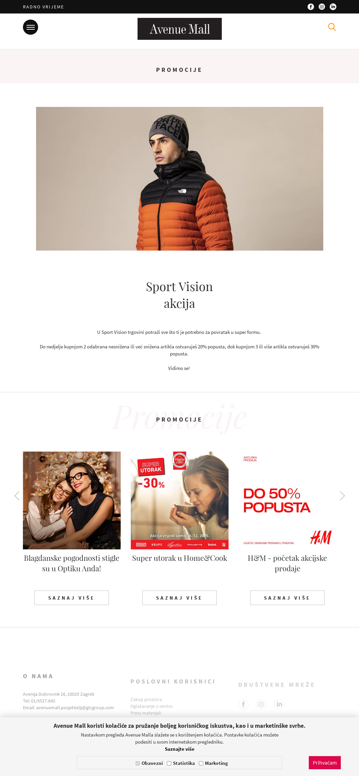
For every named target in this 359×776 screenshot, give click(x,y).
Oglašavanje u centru (151, 712)
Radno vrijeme (43, 7)
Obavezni (152, 763)
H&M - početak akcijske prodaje (287, 563)
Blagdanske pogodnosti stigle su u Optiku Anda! (71, 563)
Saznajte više (180, 749)
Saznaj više (71, 598)
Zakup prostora (146, 705)
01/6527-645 (43, 709)
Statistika (184, 763)
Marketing (216, 763)
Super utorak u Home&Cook (179, 558)
